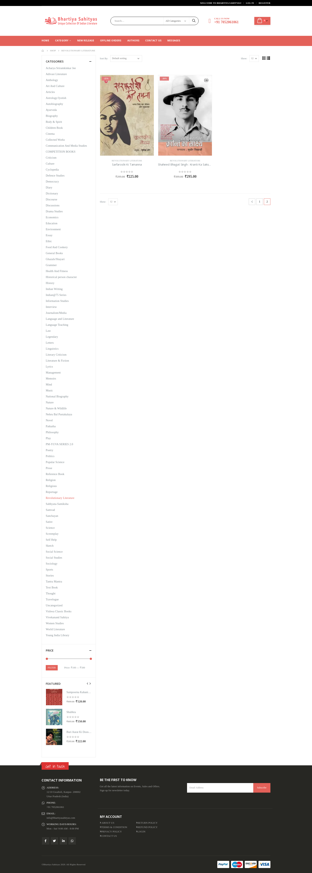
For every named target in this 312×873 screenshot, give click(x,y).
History (50, 283)
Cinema (50, 133)
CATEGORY (62, 40)
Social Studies (54, 557)
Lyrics (49, 366)
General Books (54, 253)
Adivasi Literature (56, 74)
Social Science (54, 551)
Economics (52, 217)
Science (50, 527)
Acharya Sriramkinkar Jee (61, 68)
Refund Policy (147, 827)
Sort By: (104, 58)
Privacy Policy (111, 831)
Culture (50, 163)
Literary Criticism (56, 354)
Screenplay (52, 533)
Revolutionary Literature (127, 161)
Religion (51, 480)
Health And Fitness (57, 271)
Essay (49, 235)
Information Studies (57, 300)
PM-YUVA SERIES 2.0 (59, 444)
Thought (51, 593)
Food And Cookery (57, 247)
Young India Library (57, 635)
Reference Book (55, 474)
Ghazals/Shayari (55, 259)
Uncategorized (54, 605)
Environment (53, 229)
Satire (49, 521)
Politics (50, 456)
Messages (173, 40)
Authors (133, 40)
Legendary (52, 336)
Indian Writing (54, 289)
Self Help (51, 539)
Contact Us (153, 40)
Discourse (51, 199)
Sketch (50, 545)
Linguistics (52, 348)
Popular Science (55, 462)
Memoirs (51, 378)
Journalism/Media (56, 312)
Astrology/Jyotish (56, 98)
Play (48, 438)
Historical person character (61, 277)
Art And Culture (55, 86)
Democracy (52, 181)
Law (48, 330)
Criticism (51, 157)
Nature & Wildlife (56, 408)
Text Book (52, 587)
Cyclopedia (52, 169)
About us (107, 822)
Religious (51, 486)
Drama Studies (54, 211)
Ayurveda (51, 109)
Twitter (54, 841)
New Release (85, 40)
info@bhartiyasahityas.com (61, 817)
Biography (52, 115)
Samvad (50, 509)
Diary (49, 187)
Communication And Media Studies (66, 145)
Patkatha (51, 426)
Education (52, 223)
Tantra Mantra (54, 581)
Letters (50, 342)
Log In (250, 3)
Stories (50, 575)
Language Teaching (57, 324)
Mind (49, 384)
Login (140, 831)
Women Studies (55, 623)
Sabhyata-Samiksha (57, 503)
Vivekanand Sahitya (57, 617)
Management (53, 372)
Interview (51, 306)
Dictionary (52, 193)
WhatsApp (72, 841)
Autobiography (54, 103)
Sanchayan (52, 515)
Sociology (52, 563)
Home (45, 40)
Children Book (54, 127)
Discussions (52, 205)
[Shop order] (126, 58)
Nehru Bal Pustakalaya (59, 414)
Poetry (49, 450)
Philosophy (52, 432)
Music (49, 390)
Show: (244, 58)
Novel (49, 420)
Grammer (51, 265)
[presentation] (87, 684)
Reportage (52, 492)
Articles (50, 92)
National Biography (57, 396)
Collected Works (55, 139)
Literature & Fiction (57, 360)
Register (264, 3)
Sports (49, 569)
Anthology (52, 80)
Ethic (49, 241)
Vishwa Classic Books (58, 611)
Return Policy (147, 822)
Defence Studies (55, 175)
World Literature (55, 629)
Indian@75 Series (56, 295)
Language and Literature (60, 318)
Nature (50, 402)
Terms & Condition (113, 827)
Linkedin (63, 841)
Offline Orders (110, 40)
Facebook (45, 841)
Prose (49, 468)
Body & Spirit (54, 121)
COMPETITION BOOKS (60, 151)
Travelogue (52, 599)
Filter (52, 667)
